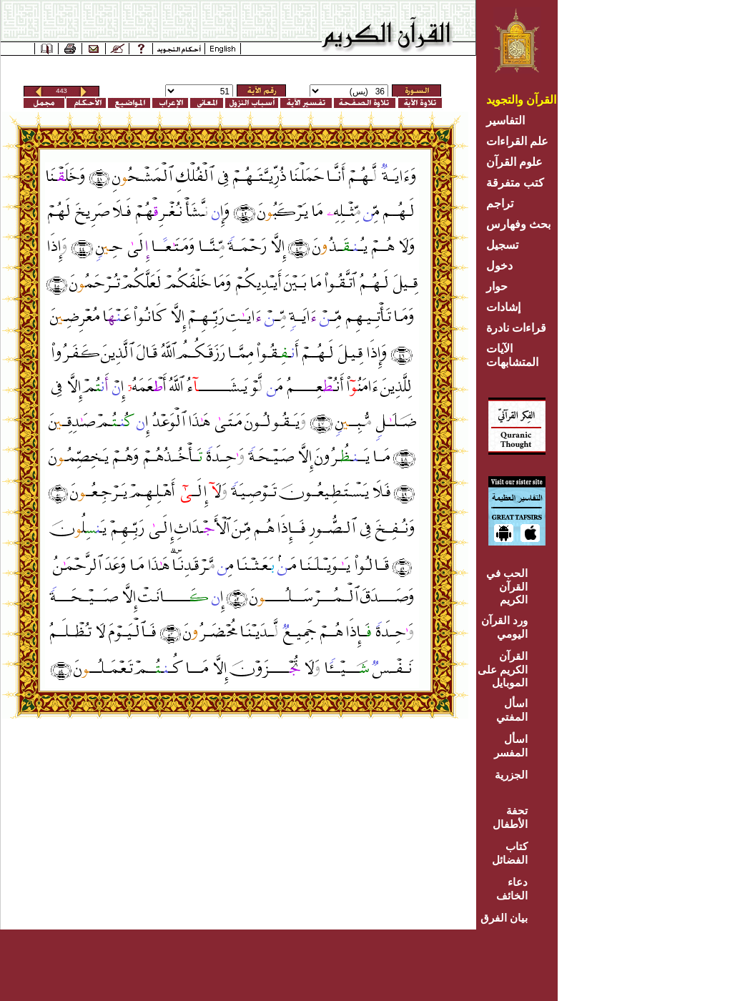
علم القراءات (517, 141)
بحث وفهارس (521, 224)
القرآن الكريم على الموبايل (503, 669)
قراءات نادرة (516, 328)
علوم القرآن (514, 162)
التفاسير (505, 120)
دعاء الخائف (512, 889)
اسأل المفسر (511, 746)
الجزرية (511, 775)
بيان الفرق (504, 918)
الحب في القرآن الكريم (507, 586)
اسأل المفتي (512, 710)
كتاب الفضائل (510, 853)
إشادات (503, 307)
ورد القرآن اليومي (504, 627)
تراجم (499, 203)
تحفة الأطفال (510, 817)
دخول (499, 266)
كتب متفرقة (515, 183)
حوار (497, 286)
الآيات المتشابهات (512, 355)
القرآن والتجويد (521, 100)
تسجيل (502, 245)
